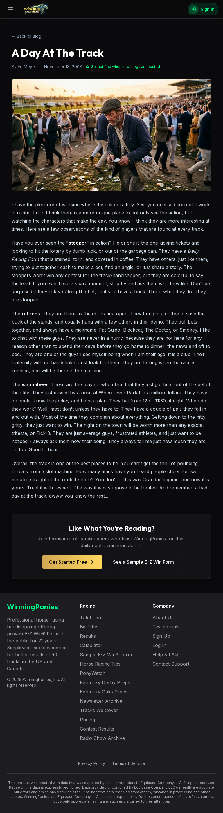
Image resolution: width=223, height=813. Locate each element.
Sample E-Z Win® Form (106, 654)
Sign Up (161, 636)
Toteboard (91, 617)
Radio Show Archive (102, 738)
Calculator (91, 645)
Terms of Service (128, 763)
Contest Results (97, 729)
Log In (159, 645)
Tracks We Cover (99, 710)
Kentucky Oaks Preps (103, 692)
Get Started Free (72, 562)
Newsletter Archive (101, 701)
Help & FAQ (165, 654)
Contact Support (170, 664)
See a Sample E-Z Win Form (143, 562)
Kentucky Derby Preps (105, 682)
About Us (163, 617)
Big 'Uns (89, 627)
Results (88, 636)
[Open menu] (10, 9)
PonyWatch (92, 673)
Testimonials (165, 627)
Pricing (87, 719)
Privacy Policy (91, 763)
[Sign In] (203, 9)
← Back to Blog (26, 36)
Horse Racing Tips (100, 664)
